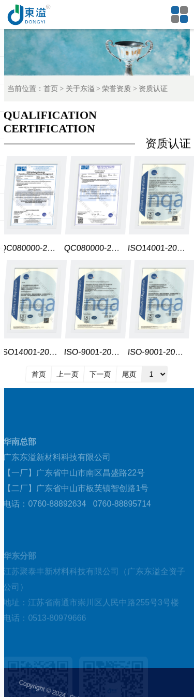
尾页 (129, 374)
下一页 (100, 374)
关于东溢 (85, 88)
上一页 (68, 374)
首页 (56, 88)
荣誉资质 (122, 88)
